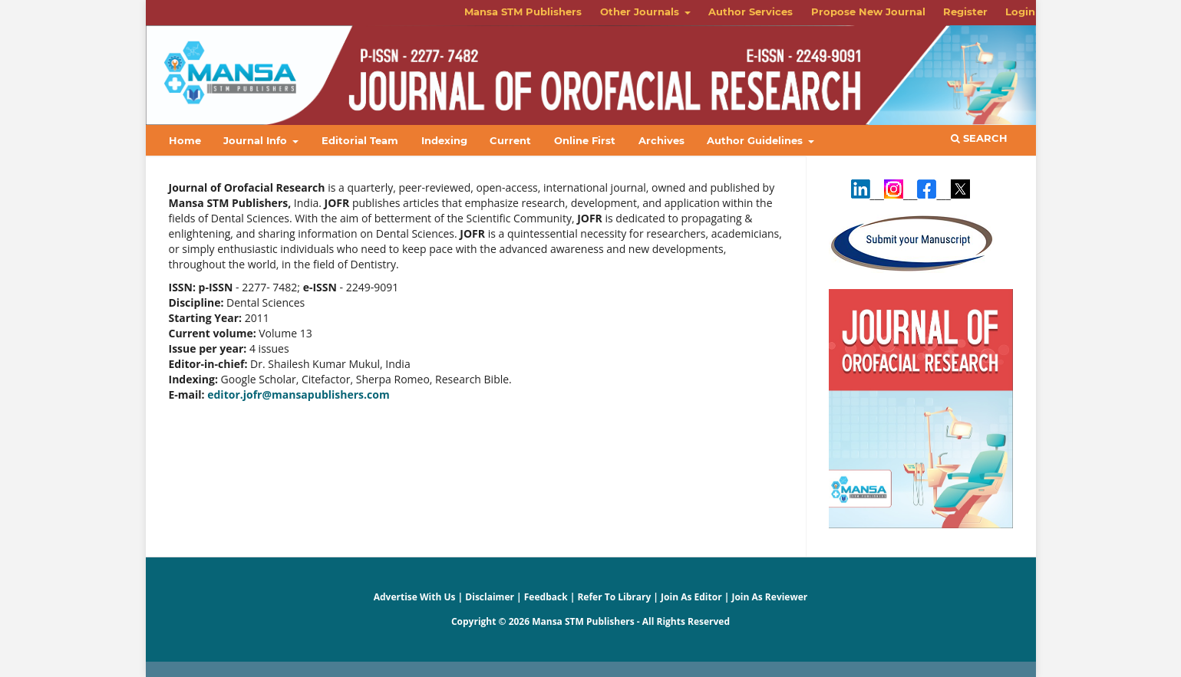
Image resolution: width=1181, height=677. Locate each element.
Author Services (750, 11)
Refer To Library (614, 596)
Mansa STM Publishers (523, 11)
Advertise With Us (415, 596)
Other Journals (641, 11)
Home (185, 140)
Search (979, 138)
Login (1020, 11)
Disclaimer (489, 596)
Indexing (444, 140)
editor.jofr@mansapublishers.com (298, 394)
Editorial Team (360, 140)
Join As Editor (691, 596)
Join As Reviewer (769, 596)
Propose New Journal (868, 11)
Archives (661, 140)
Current (510, 140)
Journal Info (256, 140)
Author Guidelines (756, 140)
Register (965, 11)
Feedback (546, 596)
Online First (584, 140)
